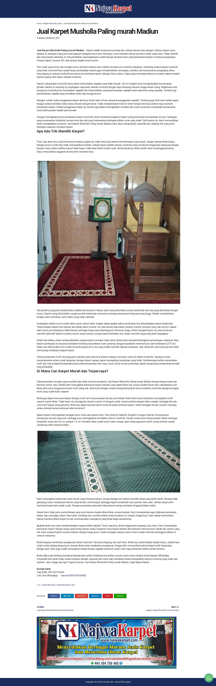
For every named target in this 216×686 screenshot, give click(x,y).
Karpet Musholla (49, 585)
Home (39, 23)
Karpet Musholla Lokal (52, 23)
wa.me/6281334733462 (73, 575)
